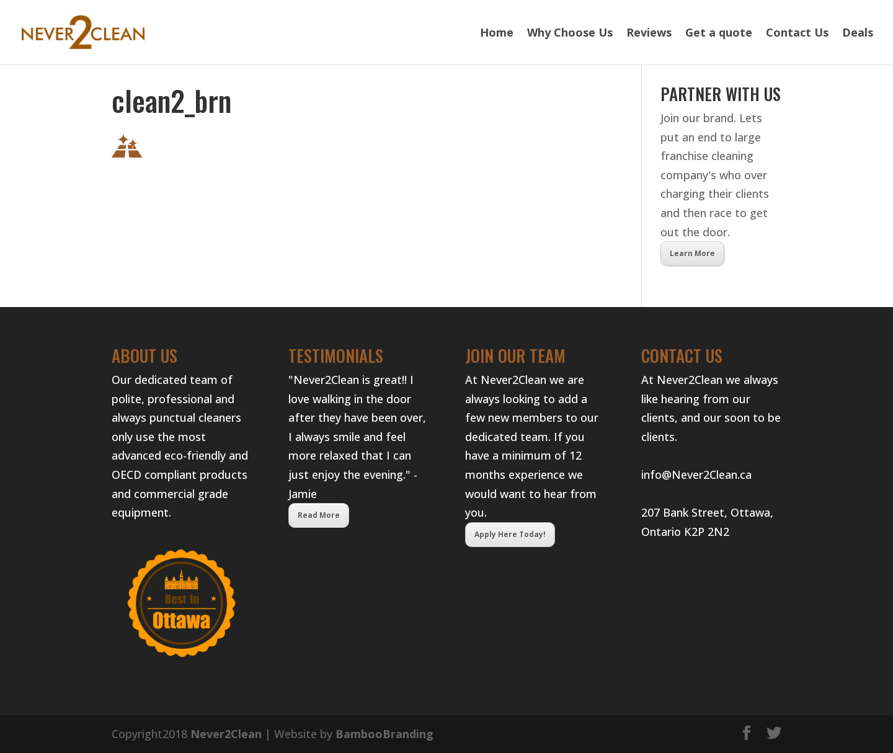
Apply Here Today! (510, 534)
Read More (319, 515)
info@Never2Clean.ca (696, 474)
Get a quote (718, 34)
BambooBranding (384, 733)
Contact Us (797, 34)
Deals (857, 34)
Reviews (649, 34)
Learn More (692, 253)
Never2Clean (226, 733)
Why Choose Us (570, 34)
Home (496, 34)
